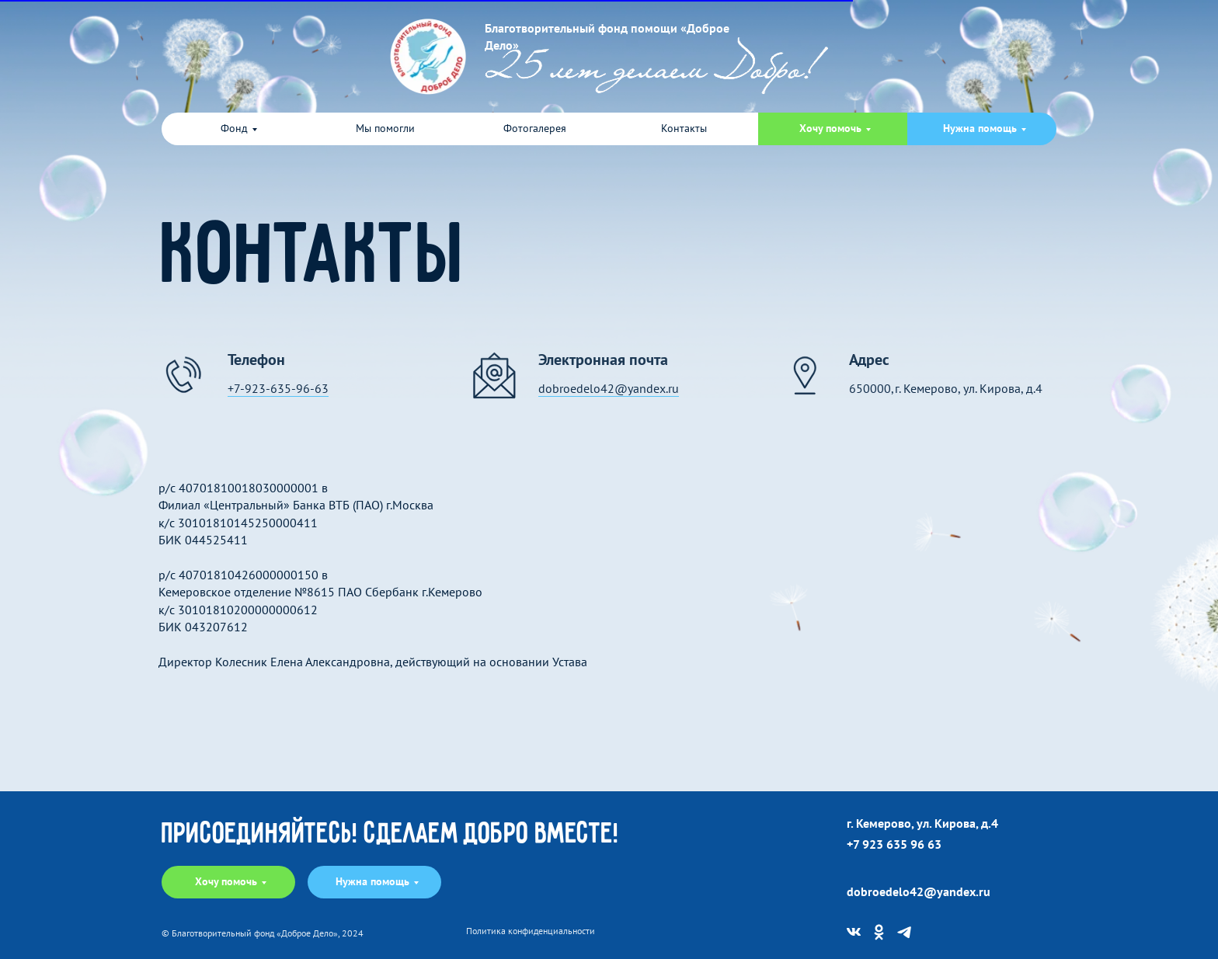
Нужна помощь (980, 128)
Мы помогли (385, 128)
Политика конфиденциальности (530, 931)
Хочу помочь (830, 128)
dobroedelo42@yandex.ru (608, 388)
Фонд (234, 128)
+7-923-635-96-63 (278, 388)
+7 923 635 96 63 (894, 844)
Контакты (684, 128)
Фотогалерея (534, 128)
